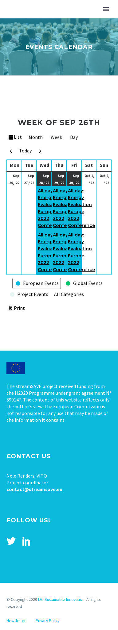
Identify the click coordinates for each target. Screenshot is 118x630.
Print (20, 307)
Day (74, 137)
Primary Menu (106, 9)
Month (36, 137)
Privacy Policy (47, 620)
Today (25, 151)
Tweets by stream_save (31, 581)
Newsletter (16, 620)
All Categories (69, 294)
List (18, 138)
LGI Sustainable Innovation (61, 599)
